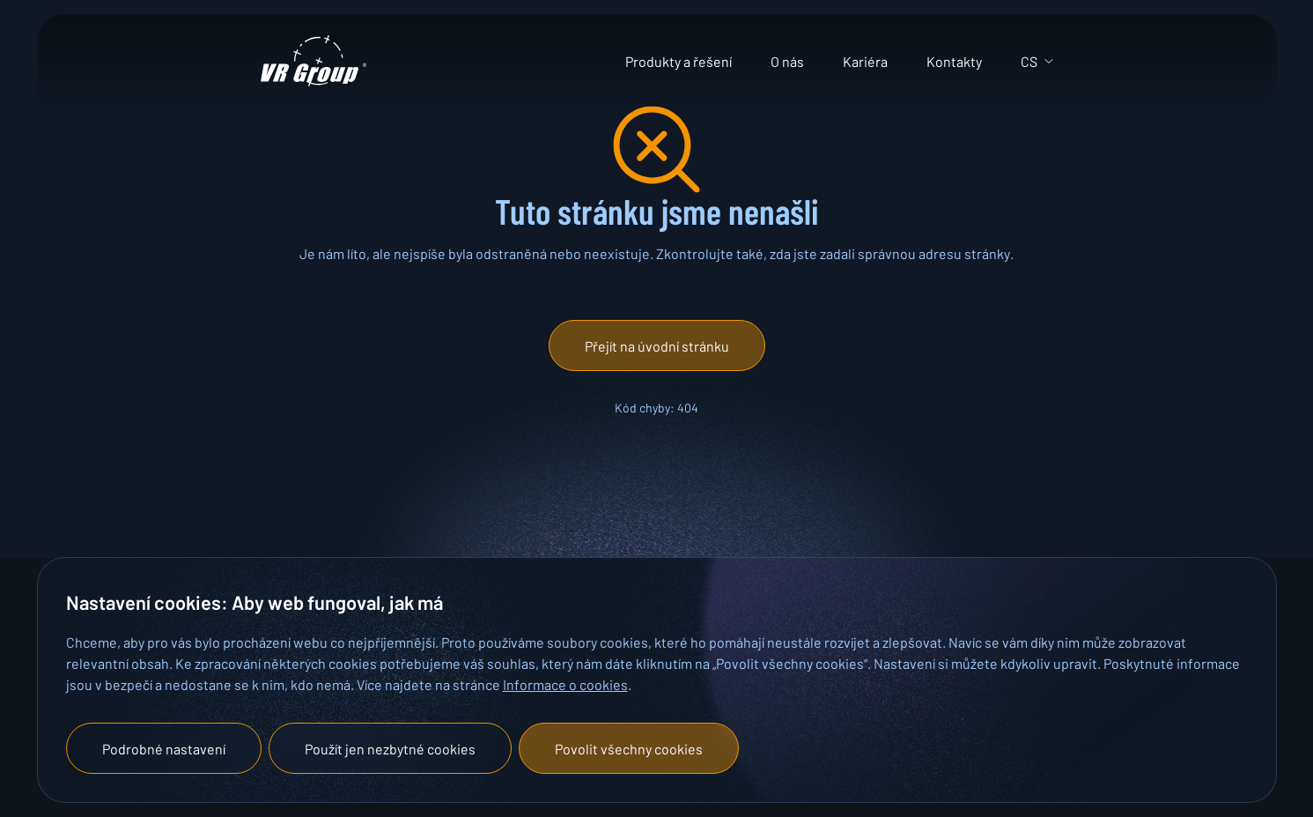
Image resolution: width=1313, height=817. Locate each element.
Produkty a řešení (678, 61)
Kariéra (865, 61)
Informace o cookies (565, 684)
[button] (657, 345)
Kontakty (954, 61)
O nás (787, 61)
